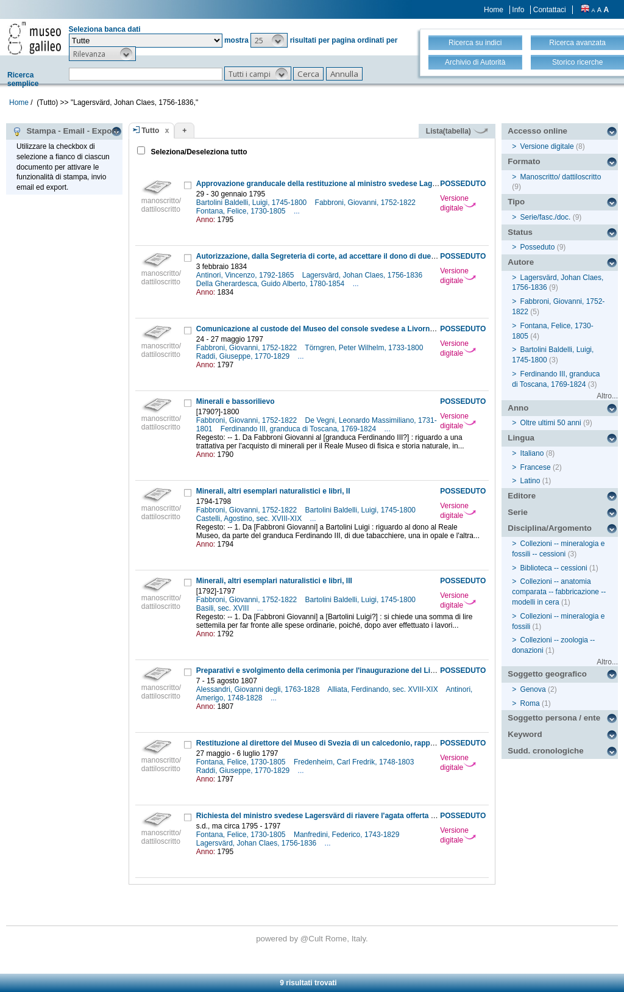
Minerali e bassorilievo (235, 401)
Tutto (150, 130)
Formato (524, 161)
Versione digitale (458, 203)
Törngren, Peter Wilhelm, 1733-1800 (365, 347)
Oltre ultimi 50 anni (550, 423)
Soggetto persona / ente (554, 717)
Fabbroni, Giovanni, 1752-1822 (366, 202)
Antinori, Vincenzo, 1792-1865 (246, 275)
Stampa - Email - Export (65, 131)
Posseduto (537, 247)
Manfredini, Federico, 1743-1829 (348, 834)
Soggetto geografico (547, 673)
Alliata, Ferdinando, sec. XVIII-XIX (383, 689)
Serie (518, 512)
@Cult (312, 938)
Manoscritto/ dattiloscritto (560, 177)
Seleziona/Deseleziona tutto (198, 152)
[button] (269, 40)
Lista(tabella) (457, 131)
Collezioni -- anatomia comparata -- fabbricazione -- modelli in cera (559, 591)
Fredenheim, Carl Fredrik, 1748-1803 (355, 762)
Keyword (525, 734)
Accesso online (537, 130)
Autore (521, 262)
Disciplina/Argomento (550, 528)
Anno (518, 407)
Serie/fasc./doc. (545, 217)
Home (493, 9)
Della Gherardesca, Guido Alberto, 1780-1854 (271, 283)
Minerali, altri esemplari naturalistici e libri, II (273, 491)
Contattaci (549, 9)
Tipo (516, 201)
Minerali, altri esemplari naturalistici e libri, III (274, 581)
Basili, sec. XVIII (223, 608)
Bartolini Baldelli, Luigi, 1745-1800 (252, 202)
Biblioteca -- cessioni (553, 568)
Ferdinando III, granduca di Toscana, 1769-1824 (299, 429)
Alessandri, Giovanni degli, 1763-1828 (259, 689)
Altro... (607, 396)
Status (520, 232)
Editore (522, 495)
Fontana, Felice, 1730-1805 (242, 211)
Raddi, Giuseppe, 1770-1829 (244, 356)
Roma (530, 703)
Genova (533, 689)
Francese (535, 467)
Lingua (521, 437)
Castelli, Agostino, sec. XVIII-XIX (250, 518)
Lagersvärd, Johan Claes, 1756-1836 (363, 275)
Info (518, 9)
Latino (530, 480)
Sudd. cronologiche (545, 750)
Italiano (532, 453)
